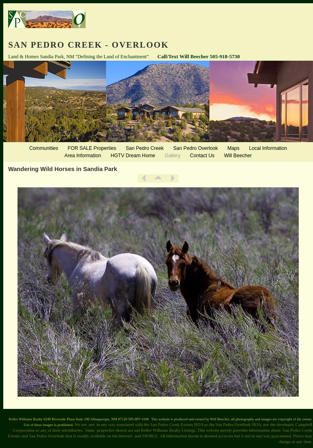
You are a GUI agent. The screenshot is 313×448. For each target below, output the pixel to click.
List (158, 178)
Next (172, 178)
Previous (144, 178)
